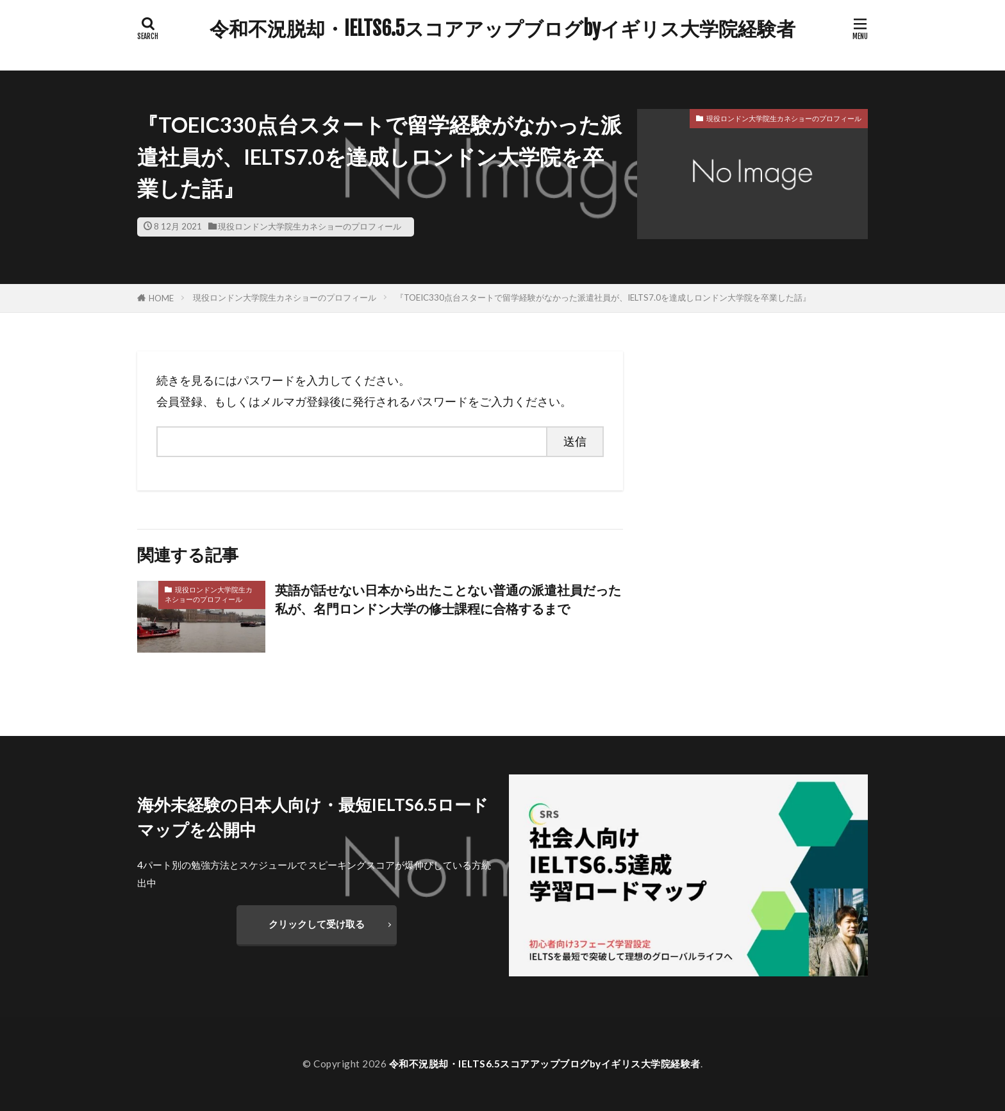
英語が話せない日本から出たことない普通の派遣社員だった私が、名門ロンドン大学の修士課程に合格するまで (448, 599)
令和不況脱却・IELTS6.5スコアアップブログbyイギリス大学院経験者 (502, 28)
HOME (161, 298)
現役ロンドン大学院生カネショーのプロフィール (309, 226)
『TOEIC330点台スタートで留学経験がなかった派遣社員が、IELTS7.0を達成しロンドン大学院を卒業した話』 (603, 297)
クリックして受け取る (317, 924)
